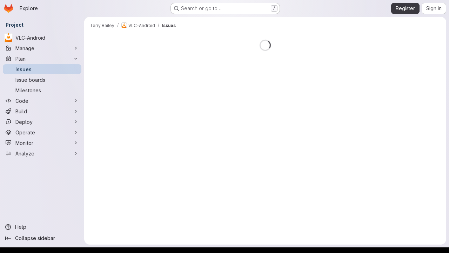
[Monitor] (42, 143)
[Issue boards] (42, 80)
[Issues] (42, 69)
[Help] (42, 227)
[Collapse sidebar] (42, 238)
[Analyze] (42, 153)
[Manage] (42, 48)
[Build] (42, 111)
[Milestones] (42, 90)
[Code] (42, 101)
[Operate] (42, 132)
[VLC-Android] (42, 37)
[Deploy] (42, 122)
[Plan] (42, 59)
